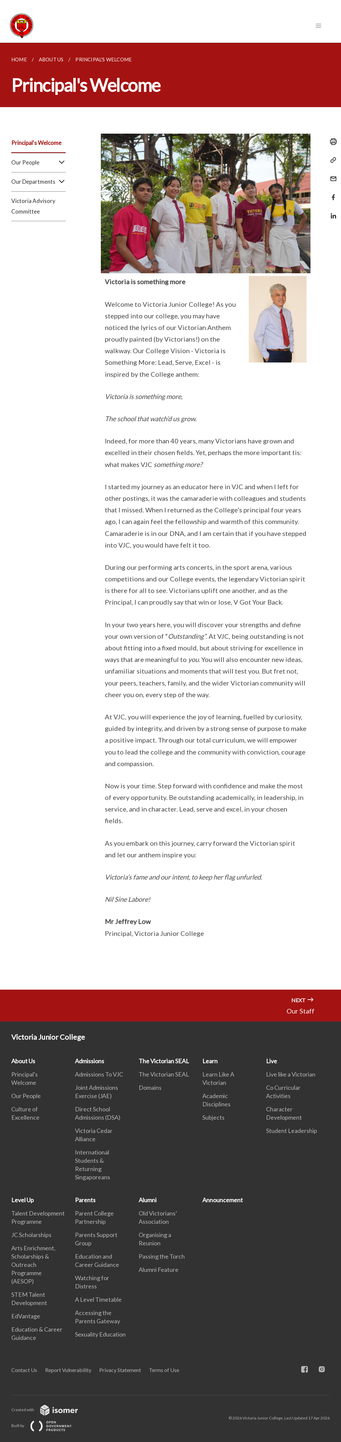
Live (271, 1061)
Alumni (148, 1200)
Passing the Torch (162, 1256)
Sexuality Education (100, 1334)
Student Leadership (291, 1130)
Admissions (89, 1061)
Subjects (213, 1117)
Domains (150, 1087)
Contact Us (24, 1370)
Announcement (222, 1200)
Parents (85, 1200)
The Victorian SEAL (164, 1061)
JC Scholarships (31, 1234)
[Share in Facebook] (331, 193)
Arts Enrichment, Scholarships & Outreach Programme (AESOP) (33, 1264)
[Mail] (331, 174)
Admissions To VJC (99, 1074)
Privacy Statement (120, 1370)
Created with (50, 1409)
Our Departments (38, 181)
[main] (170, 516)
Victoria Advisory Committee (33, 206)
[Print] (331, 142)
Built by (46, 1425)
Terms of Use (164, 1370)
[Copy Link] (331, 160)
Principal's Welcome (36, 142)
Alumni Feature (158, 1269)
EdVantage (25, 1316)
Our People (38, 162)
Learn (210, 1061)
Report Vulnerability (68, 1370)
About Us (23, 1061)
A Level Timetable (98, 1299)
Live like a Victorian (290, 1074)
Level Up (22, 1200)
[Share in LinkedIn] (331, 212)
